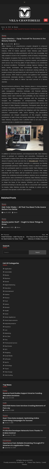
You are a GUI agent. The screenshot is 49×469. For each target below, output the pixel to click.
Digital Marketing (10, 285)
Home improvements (11, 320)
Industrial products (10, 323)
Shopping (7, 352)
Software (7, 359)
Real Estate (8, 346)
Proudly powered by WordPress (14, 462)
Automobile (8, 272)
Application (8, 269)
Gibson (18, 44)
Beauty (4, 35)
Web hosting (9, 375)
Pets (6, 339)
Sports (7, 362)
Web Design (8, 372)
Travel (6, 368)
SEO (6, 349)
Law (6, 330)
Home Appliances (10, 317)
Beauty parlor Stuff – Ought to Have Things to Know (22, 223)
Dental (7, 281)
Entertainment (9, 291)
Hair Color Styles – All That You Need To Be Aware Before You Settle (24, 208)
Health (7, 310)
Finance (7, 298)
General (7, 307)
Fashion (7, 294)
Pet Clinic (7, 336)
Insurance (8, 327)
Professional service (11, 343)
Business (7, 278)
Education (8, 288)
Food (6, 301)
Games (7, 304)
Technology (8, 365)
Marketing (8, 333)
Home (6, 314)
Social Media (8, 356)
